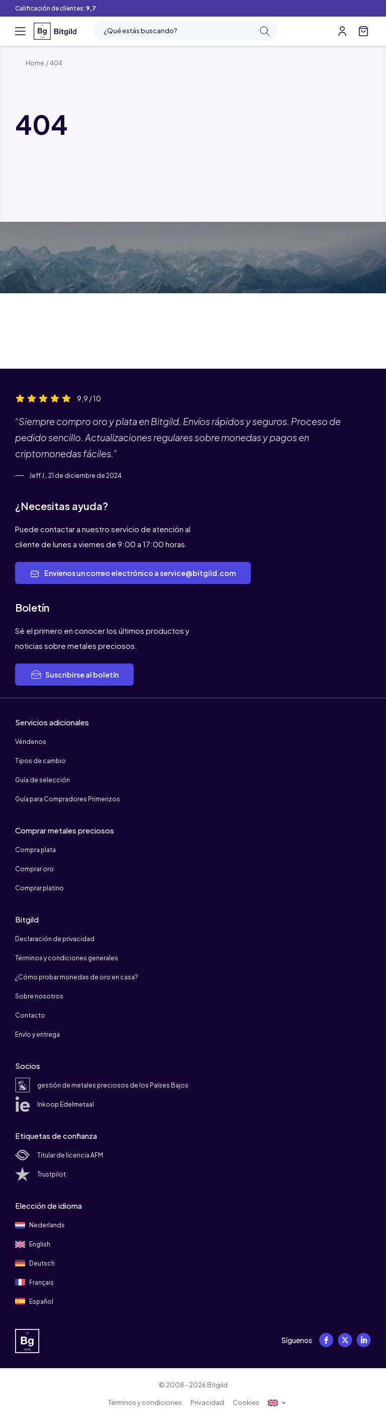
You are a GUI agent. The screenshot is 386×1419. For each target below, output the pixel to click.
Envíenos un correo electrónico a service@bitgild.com (133, 573)
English (32, 1244)
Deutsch (35, 1263)
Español (34, 1301)
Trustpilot (40, 1174)
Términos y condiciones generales (66, 958)
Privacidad (207, 1402)
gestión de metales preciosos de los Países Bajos (101, 1085)
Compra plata (35, 850)
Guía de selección (42, 780)
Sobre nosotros (39, 996)
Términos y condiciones (145, 1402)
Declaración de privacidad (54, 939)
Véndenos (30, 741)
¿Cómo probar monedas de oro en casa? (76, 977)
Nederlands (40, 1225)
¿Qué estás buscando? (187, 31)
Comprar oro (34, 869)
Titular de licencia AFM (59, 1155)
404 (56, 63)
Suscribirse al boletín (74, 675)
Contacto (30, 1015)
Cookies (246, 1402)
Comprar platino (39, 888)
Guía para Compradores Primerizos (67, 799)
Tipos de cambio (40, 761)
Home (29, 63)
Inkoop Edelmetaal (54, 1104)
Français (34, 1282)
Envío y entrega (37, 1034)
